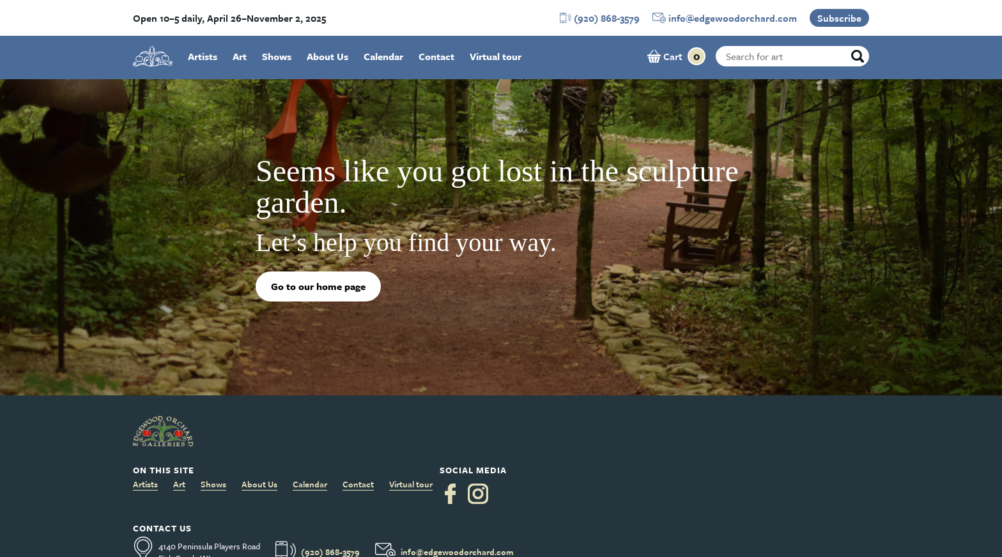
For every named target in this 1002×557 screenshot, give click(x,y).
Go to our (318, 286)
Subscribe (839, 18)
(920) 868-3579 (607, 18)
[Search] (857, 56)
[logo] (153, 56)
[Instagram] (478, 494)
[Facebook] (450, 494)
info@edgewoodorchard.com (732, 18)
